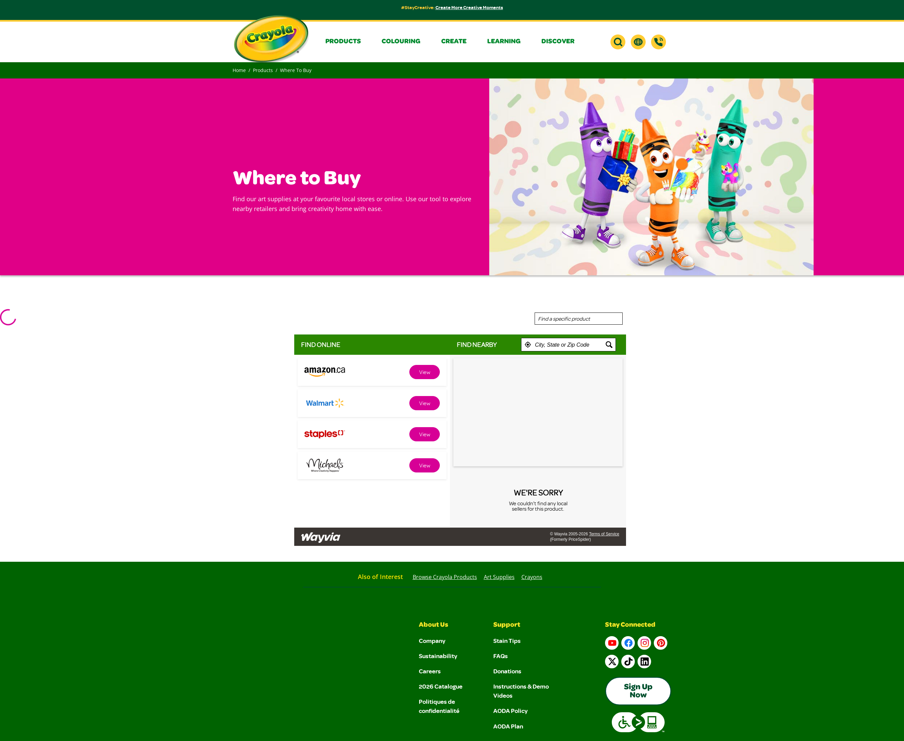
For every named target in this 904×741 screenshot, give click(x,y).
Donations (507, 671)
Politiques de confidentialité (439, 706)
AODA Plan (508, 726)
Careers (430, 671)
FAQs (500, 656)
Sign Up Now (638, 692)
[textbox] (568, 344)
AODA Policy (510, 711)
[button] (348, 42)
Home (239, 70)
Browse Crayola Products (445, 577)
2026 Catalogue (440, 686)
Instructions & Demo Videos (521, 690)
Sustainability (438, 656)
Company (432, 640)
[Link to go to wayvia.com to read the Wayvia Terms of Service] (321, 534)
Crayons (531, 577)
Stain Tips (507, 640)
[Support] (658, 41)
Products (263, 70)
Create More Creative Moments (469, 7)
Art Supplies (499, 577)
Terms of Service (604, 534)
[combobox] (579, 318)
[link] (424, 372)
